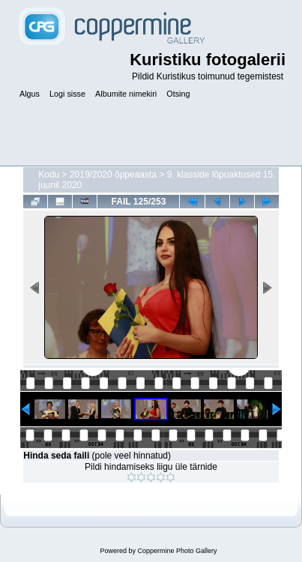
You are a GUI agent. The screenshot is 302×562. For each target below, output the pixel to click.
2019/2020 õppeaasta (113, 174)
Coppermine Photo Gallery (177, 551)
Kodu (48, 174)
